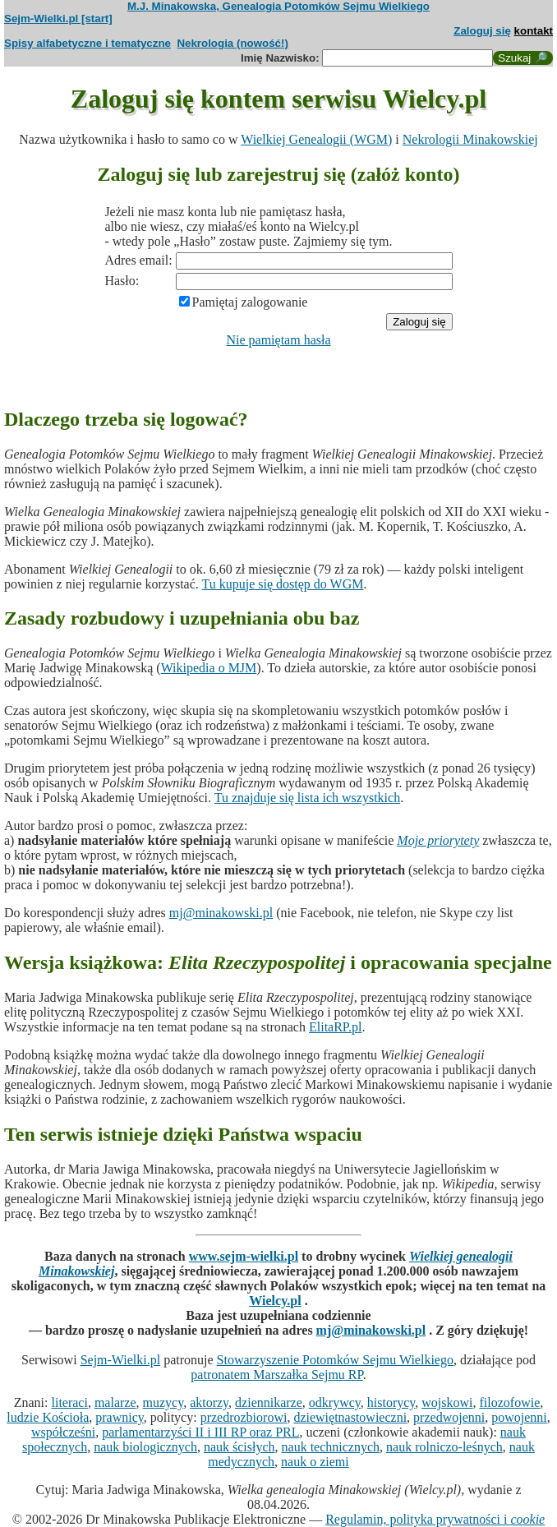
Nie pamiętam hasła (278, 340)
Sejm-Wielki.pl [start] (58, 18)
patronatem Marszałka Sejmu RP (276, 1375)
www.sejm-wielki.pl (243, 1256)
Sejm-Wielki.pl (121, 1360)
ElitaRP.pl (335, 1027)
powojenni (519, 1417)
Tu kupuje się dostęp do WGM (283, 584)
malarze (115, 1402)
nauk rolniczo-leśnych (444, 1447)
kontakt (533, 31)
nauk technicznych (331, 1447)
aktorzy (209, 1402)
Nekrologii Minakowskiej (470, 139)
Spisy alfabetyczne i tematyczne (87, 43)
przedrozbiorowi (244, 1417)
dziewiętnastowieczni (350, 1417)
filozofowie (510, 1402)
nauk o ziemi (315, 1462)
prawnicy (119, 1417)
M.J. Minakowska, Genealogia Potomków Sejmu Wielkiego (278, 6)
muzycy (163, 1402)
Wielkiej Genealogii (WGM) (316, 139)
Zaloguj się (482, 31)
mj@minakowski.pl (221, 913)
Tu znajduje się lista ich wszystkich (307, 798)
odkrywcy (335, 1402)
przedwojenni (449, 1417)
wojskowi (446, 1402)
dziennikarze (268, 1402)
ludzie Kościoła (48, 1417)
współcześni (63, 1432)
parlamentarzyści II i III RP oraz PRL (200, 1432)
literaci (69, 1402)
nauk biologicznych (145, 1447)
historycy (391, 1402)
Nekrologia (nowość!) (232, 43)
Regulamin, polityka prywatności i (435, 1519)
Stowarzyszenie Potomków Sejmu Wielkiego (335, 1360)
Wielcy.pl (275, 1301)
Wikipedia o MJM (209, 668)
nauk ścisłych (239, 1447)
